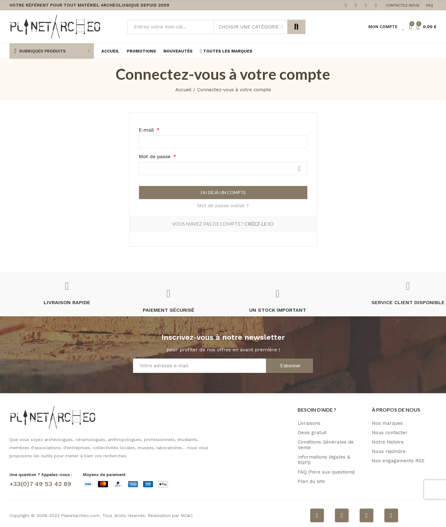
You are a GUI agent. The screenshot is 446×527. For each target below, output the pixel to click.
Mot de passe (155, 156)
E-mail (147, 130)
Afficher (299, 168)
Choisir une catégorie (249, 27)
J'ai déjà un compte (223, 192)
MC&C (187, 515)
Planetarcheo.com (80, 515)
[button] (402, 5)
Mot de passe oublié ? (223, 205)
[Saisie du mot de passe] (223, 168)
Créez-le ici (259, 224)
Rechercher (296, 27)
